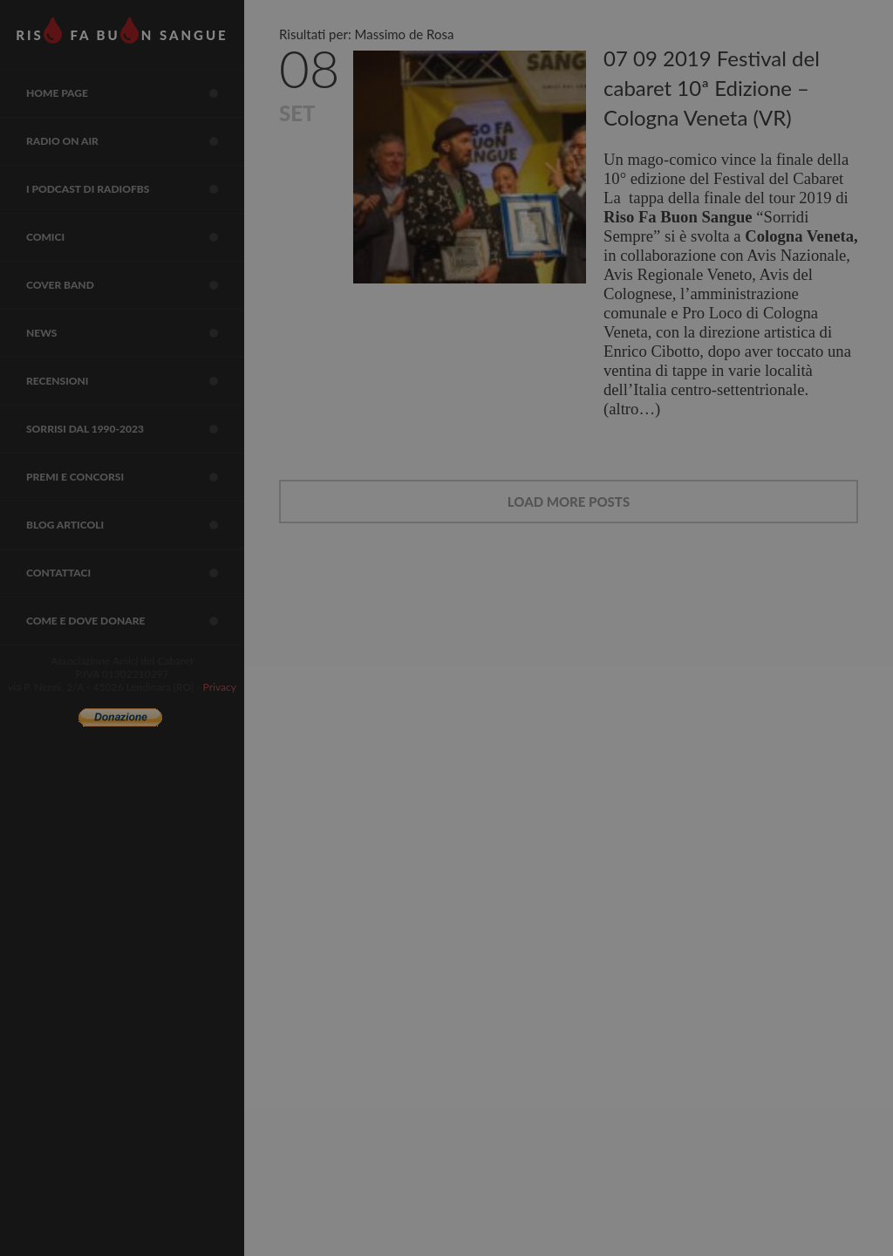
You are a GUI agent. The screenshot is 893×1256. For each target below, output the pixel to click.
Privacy (219, 686)
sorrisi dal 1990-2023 (135, 429)
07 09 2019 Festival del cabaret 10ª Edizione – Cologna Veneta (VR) (711, 87)
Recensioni (135, 381)
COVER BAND (135, 285)
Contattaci (135, 573)
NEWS (135, 333)
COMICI (135, 237)
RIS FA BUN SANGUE (122, 30)
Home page (135, 93)
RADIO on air (135, 141)
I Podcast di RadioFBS (135, 189)
